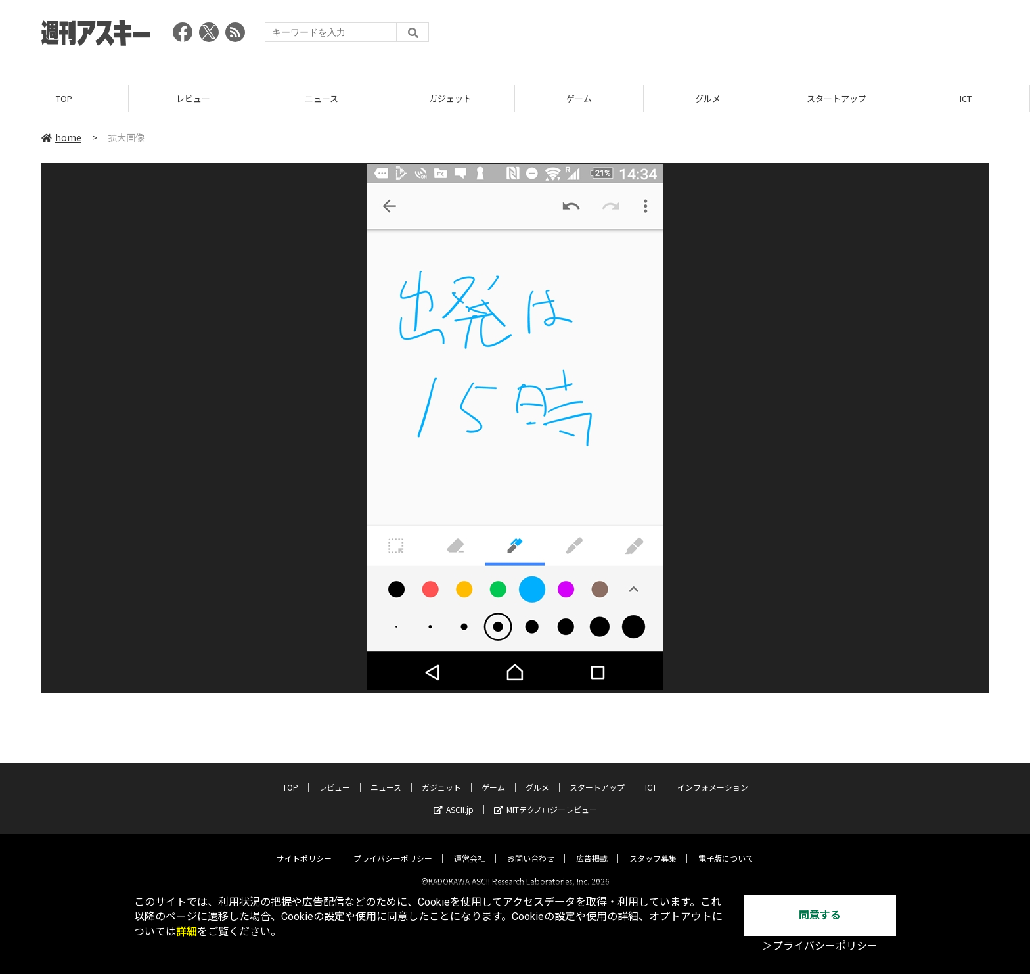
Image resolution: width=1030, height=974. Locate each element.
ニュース (321, 98)
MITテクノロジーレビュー (545, 798)
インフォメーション (712, 776)
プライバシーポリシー (392, 847)
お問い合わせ (530, 847)
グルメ (708, 98)
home (61, 137)
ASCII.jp (454, 798)
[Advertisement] (749, 36)
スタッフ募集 (653, 847)
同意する (820, 915)
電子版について (725, 847)
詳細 (186, 931)
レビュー (193, 98)
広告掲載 (592, 847)
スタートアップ (836, 98)
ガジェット (450, 98)
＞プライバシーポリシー (820, 946)
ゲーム (579, 98)
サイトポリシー (304, 847)
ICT (966, 98)
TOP (64, 98)
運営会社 (469, 847)
